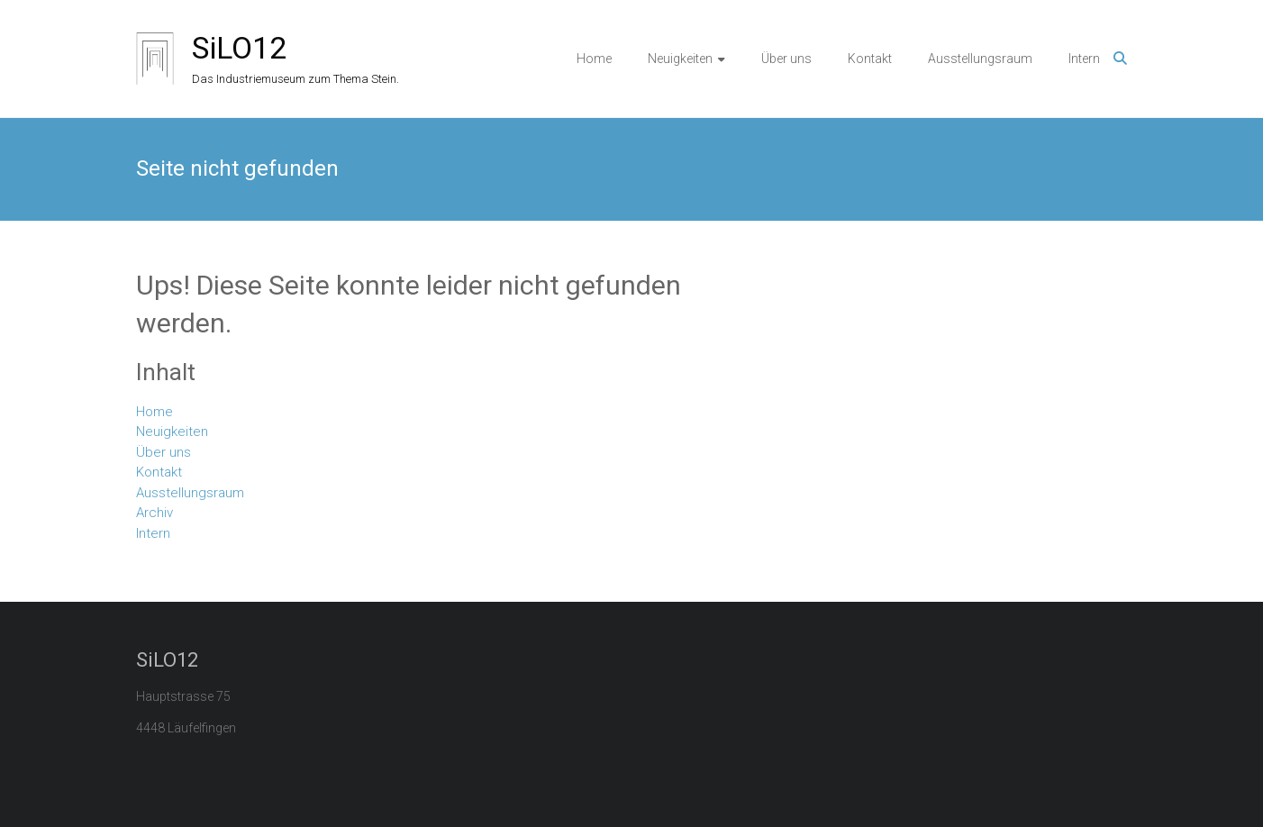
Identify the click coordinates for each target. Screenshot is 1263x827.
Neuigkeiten (680, 58)
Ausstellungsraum (980, 58)
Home (594, 58)
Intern (1084, 58)
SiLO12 (239, 48)
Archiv (154, 512)
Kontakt (870, 58)
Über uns (786, 58)
